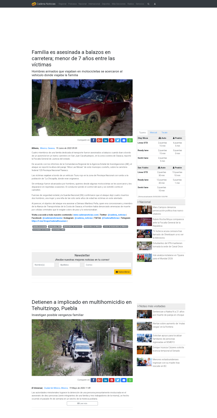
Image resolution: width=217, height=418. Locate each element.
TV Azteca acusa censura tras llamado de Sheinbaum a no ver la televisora (168, 234)
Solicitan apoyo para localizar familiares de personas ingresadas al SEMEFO (167, 338)
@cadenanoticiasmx (52, 218)
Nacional (82, 4)
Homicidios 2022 (55, 227)
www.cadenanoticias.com (85, 215)
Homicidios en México (92, 227)
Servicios (140, 4)
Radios (131, 4)
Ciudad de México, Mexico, (56, 388)
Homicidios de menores (73, 227)
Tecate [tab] (164, 132)
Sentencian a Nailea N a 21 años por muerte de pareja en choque (168, 313)
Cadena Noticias (43, 4)
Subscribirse (123, 272)
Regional (62, 4)
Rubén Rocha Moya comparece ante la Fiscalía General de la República (168, 222)
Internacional (94, 4)
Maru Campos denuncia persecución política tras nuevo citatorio (168, 210)
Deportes (106, 4)
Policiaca (72, 4)
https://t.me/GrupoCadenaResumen (49, 221)
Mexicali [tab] (153, 132)
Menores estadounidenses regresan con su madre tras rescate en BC (166, 362)
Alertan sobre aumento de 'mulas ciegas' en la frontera (169, 325)
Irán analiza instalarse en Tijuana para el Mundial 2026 (168, 257)
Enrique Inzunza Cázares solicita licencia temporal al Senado (168, 349)
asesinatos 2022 (58, 230)
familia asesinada (39, 227)
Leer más (82, 403)
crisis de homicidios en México (116, 227)
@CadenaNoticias (110, 218)
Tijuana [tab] (142, 132)
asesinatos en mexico (41, 230)
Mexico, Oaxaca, (47, 148)
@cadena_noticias (117, 215)
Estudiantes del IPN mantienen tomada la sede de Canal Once (168, 245)
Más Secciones (119, 4)
